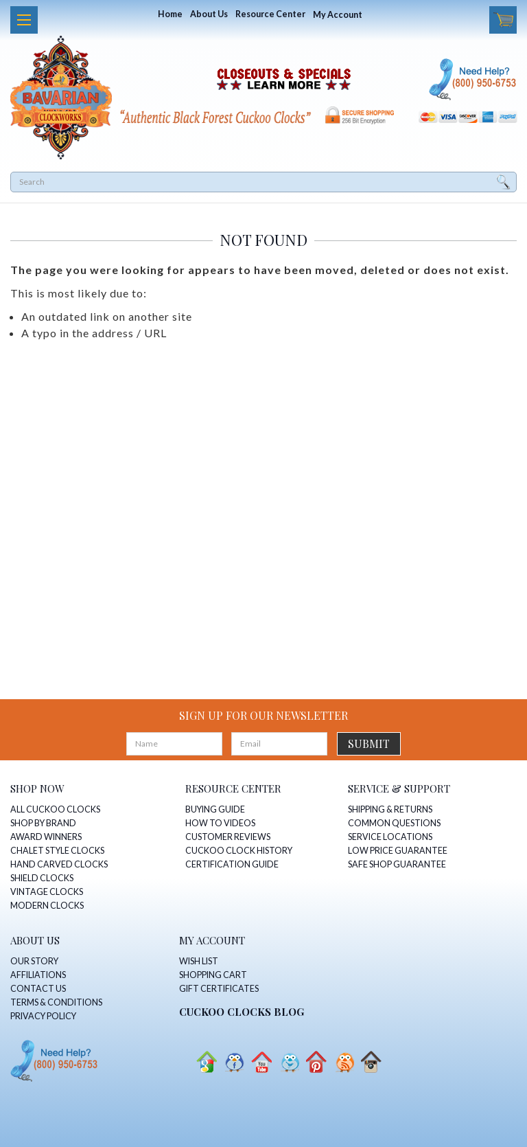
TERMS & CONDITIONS (56, 1002)
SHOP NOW (37, 788)
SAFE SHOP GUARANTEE (397, 864)
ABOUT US (35, 940)
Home (170, 14)
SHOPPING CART (213, 975)
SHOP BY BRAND (43, 823)
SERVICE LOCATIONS (390, 837)
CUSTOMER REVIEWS (227, 837)
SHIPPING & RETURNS (390, 809)
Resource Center (270, 14)
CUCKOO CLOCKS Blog (241, 1012)
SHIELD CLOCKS (41, 878)
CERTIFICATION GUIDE (232, 864)
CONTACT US (38, 989)
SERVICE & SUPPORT (399, 788)
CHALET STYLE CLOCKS (57, 850)
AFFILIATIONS (38, 975)
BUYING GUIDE (215, 809)
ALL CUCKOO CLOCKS (55, 809)
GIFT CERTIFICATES (219, 989)
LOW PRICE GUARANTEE (397, 850)
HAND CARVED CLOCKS (59, 864)
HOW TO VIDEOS (220, 823)
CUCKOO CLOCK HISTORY (238, 850)
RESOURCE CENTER (233, 788)
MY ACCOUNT (212, 940)
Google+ (206, 1062)
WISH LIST (198, 961)
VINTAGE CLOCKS (46, 892)
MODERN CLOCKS (47, 905)
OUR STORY (34, 961)
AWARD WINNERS (46, 837)
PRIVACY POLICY (43, 1016)
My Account (337, 15)
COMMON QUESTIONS (394, 823)
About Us (209, 14)
